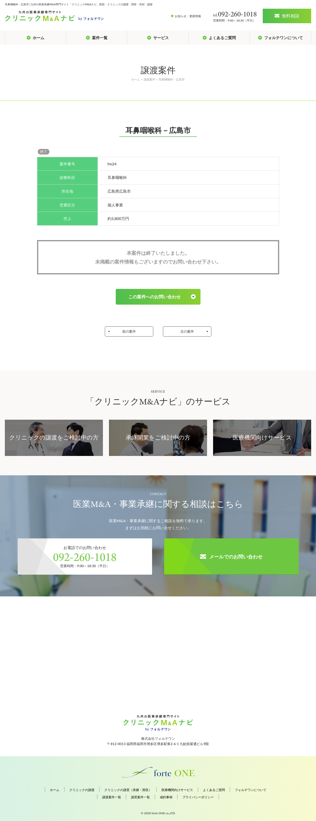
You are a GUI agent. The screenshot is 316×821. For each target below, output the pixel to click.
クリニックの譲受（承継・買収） (128, 790)
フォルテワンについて (250, 790)
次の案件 (187, 331)
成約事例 (166, 797)
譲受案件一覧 (140, 797)
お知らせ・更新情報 (188, 16)
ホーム (54, 790)
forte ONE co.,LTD (163, 813)
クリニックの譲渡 (81, 790)
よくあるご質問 (214, 790)
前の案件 (129, 331)
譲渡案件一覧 (111, 797)
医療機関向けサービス (177, 790)
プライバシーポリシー (198, 797)
